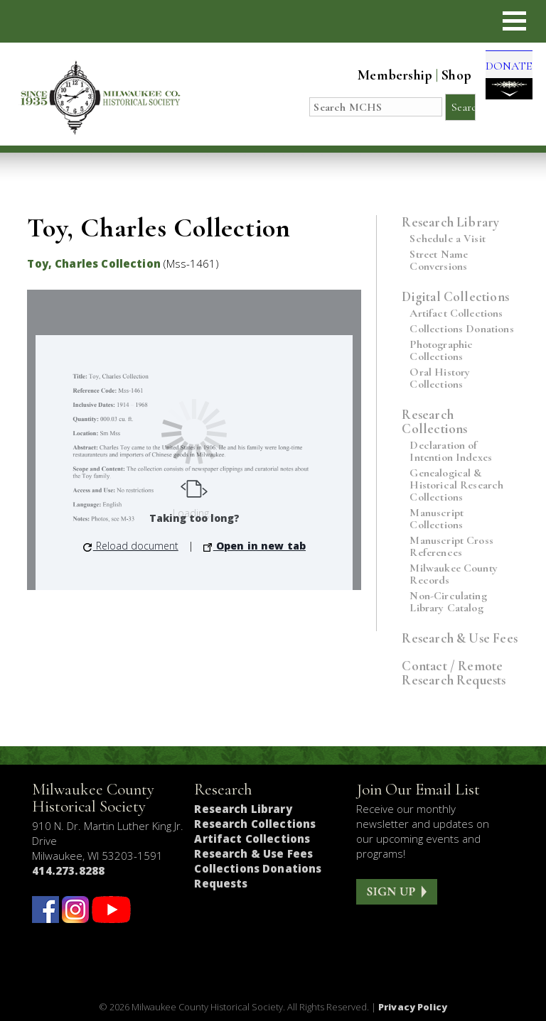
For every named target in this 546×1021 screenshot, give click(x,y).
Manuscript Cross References (451, 547)
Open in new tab (254, 545)
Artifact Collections (456, 313)
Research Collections (434, 421)
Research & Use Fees (460, 638)
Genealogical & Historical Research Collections (456, 485)
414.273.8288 (68, 870)
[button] (514, 21)
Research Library (450, 222)
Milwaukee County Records (454, 574)
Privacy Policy (412, 1006)
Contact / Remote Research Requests (453, 672)
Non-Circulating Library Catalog (448, 602)
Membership (382, 75)
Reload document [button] (130, 545)
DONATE (502, 81)
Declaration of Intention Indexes (451, 451)
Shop (444, 75)
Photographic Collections (441, 351)
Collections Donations (461, 329)
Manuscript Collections (437, 519)
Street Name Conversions (439, 261)
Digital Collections (455, 296)
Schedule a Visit (448, 239)
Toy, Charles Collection (93, 263)
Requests (220, 883)
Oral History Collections (440, 378)
